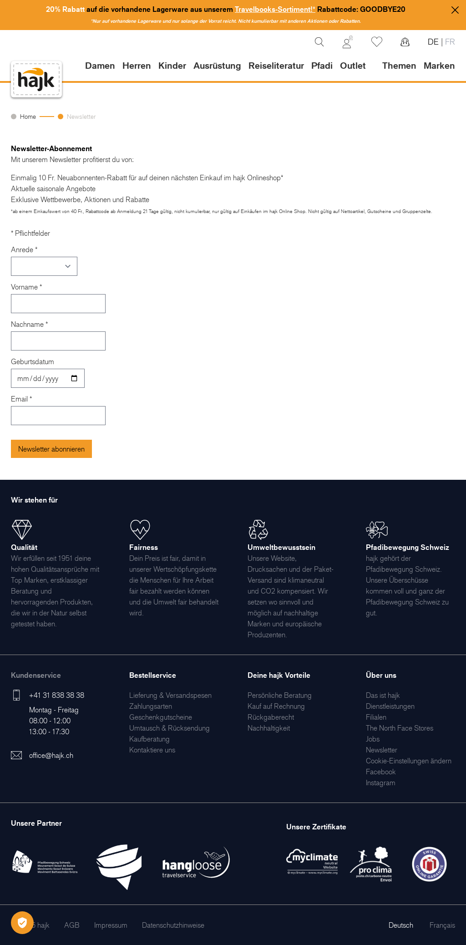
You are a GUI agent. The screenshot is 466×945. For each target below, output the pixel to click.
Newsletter (81, 116)
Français (442, 925)
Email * (21, 398)
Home (28, 116)
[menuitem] (170, 695)
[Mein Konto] (347, 42)
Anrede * (24, 249)
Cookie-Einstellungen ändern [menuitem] (408, 760)
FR (449, 41)
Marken (439, 65)
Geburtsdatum (32, 361)
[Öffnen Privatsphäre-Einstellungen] (22, 922)
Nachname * (29, 324)
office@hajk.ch (51, 755)
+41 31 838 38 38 (56, 695)
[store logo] (36, 79)
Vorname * (26, 286)
